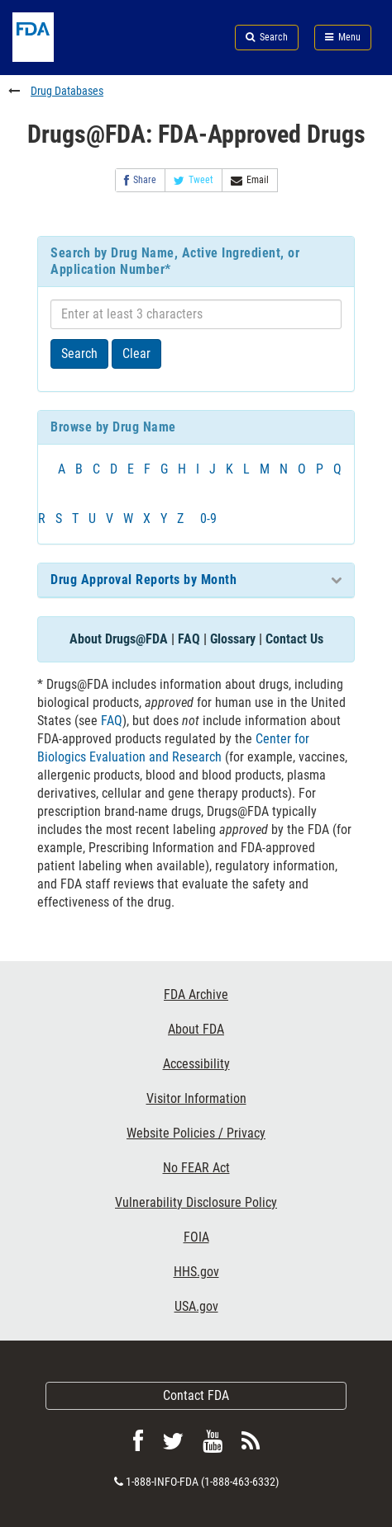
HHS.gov (196, 1272)
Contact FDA (196, 1395)
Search (79, 353)
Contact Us (294, 639)
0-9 (208, 518)
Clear (136, 353)
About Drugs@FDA (118, 639)
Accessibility (196, 1064)
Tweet (193, 180)
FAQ (189, 639)
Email (250, 180)
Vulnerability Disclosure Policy (196, 1202)
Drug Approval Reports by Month (143, 579)
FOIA (196, 1237)
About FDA (196, 1029)
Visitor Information (196, 1098)
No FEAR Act (196, 1168)
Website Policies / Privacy (196, 1133)
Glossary (233, 639)
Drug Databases (67, 90)
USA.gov (196, 1306)
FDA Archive (196, 994)
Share (140, 180)
